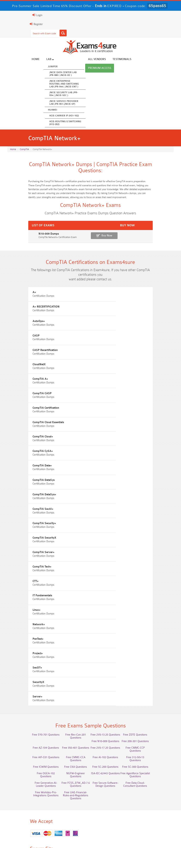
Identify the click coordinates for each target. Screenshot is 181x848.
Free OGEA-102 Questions (112, 661)
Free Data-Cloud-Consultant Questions (27, 686)
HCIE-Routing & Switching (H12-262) (78, 123)
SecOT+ (14, 566)
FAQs (39, 837)
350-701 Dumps (154, 803)
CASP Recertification (21, 346)
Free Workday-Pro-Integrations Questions (69, 686)
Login (13, 15)
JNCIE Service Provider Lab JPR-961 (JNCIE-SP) (76, 103)
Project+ (101, 546)
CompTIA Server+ (20, 486)
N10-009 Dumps (17, 242)
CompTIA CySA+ (106, 406)
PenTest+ (14, 546)
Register (11, 24)
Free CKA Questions (153, 655)
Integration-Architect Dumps (69, 809)
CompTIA (24, 151)
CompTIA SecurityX (108, 466)
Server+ (14, 586)
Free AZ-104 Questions (111, 642)
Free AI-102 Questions (27, 655)
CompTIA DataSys (107, 426)
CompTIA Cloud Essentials (111, 386)
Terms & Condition (75, 837)
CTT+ (12, 506)
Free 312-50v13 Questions (69, 655)
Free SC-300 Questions (69, 661)
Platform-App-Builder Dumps (154, 796)
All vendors (110, 59)
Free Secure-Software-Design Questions (153, 676)
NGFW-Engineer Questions (153, 661)
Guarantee (54, 837)
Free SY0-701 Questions (27, 635)
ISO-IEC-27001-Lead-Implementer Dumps (27, 811)
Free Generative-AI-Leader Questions (111, 670)
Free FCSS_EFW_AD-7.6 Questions (154, 668)
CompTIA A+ (17, 366)
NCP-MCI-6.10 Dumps (153, 816)
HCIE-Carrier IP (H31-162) (77, 116)
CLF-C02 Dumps (111, 809)
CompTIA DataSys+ (21, 446)
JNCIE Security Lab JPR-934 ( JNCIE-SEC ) (76, 94)
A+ (11, 306)
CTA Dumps (111, 816)
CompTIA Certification (22, 386)
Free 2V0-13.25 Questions (111, 635)
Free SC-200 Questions (27, 661)
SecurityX (102, 566)
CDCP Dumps (69, 816)
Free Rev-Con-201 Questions (69, 635)
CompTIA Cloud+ (19, 406)
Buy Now (160, 244)
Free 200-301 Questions (69, 642)
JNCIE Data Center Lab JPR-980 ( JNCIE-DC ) (75, 74)
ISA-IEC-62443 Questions (27, 668)
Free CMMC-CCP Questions (69, 648)
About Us (24, 837)
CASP (99, 326)
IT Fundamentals (106, 506)
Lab (63, 59)
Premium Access (162, 59)
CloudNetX (102, 346)
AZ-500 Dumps (69, 803)
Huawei (65, 110)
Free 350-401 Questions (153, 642)
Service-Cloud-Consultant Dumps (111, 796)
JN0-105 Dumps (154, 809)
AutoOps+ (15, 326)
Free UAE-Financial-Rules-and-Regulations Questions (111, 686)
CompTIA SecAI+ (106, 446)
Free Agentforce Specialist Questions (69, 668)
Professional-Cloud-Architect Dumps (69, 796)
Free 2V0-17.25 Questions (27, 648)
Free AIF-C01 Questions (111, 648)
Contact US (97, 837)
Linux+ (13, 526)
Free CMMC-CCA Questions (154, 648)
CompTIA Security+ (21, 466)
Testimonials (134, 59)
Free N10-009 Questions (27, 642)
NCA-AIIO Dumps (27, 823)
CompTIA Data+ (18, 426)
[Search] (38, 33)
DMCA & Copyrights (121, 837)
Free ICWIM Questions (111, 655)
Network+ (102, 526)
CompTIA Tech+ (105, 486)
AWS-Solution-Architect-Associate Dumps (27, 798)
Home (48, 59)
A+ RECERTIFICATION (109, 306)
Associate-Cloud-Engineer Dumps (111, 803)
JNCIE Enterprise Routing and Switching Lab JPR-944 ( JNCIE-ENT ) (77, 84)
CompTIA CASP (105, 366)
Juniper (66, 66)
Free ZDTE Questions (154, 635)
